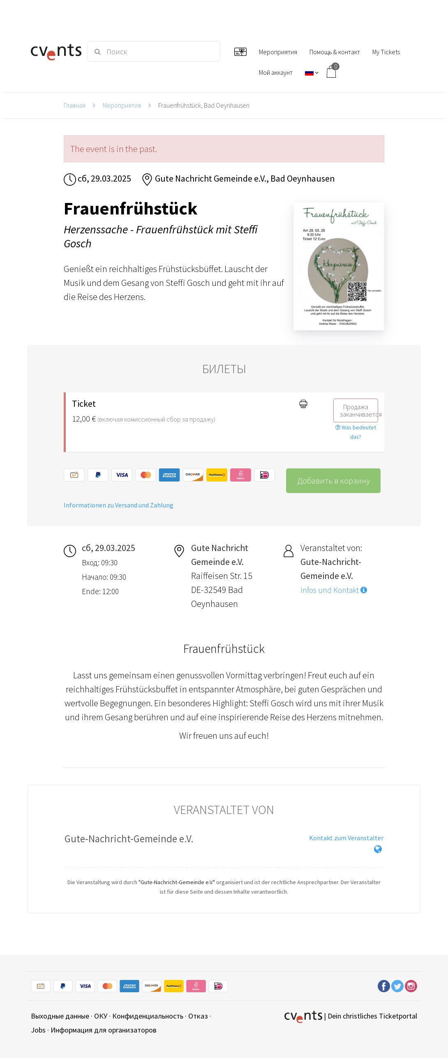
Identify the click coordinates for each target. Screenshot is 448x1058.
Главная (74, 105)
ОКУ (100, 1016)
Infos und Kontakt (333, 590)
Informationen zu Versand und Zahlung (118, 505)
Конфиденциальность (147, 1016)
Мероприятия (122, 105)
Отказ (198, 1016)
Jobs (38, 1030)
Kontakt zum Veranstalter (346, 838)
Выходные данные (60, 1016)
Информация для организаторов (104, 1030)
